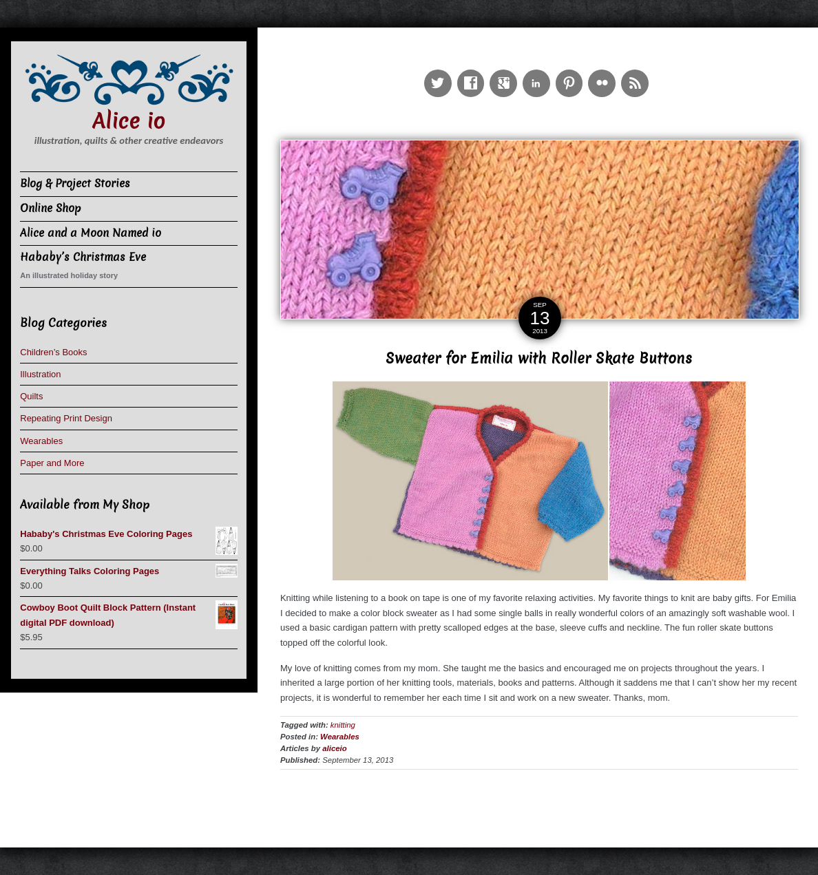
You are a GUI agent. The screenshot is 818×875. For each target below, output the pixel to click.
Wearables (339, 736)
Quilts (31, 396)
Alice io (128, 121)
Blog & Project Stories (75, 183)
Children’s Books (53, 352)
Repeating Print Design (66, 418)
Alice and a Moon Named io (90, 233)
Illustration (40, 374)
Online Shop (50, 208)
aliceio (334, 748)
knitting (343, 725)
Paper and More (52, 463)
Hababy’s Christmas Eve (83, 257)
